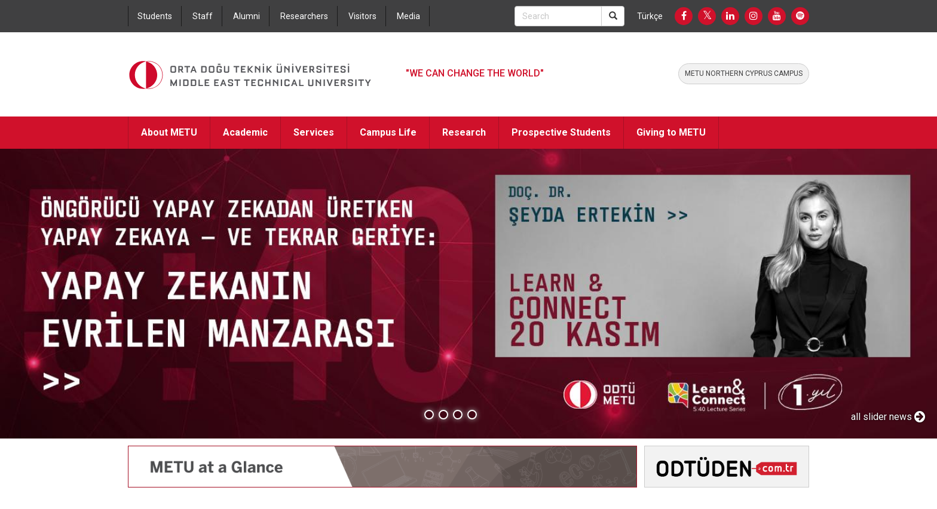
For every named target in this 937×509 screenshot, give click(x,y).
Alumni (246, 16)
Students (154, 16)
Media (408, 16)
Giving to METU (671, 132)
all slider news (888, 416)
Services (313, 132)
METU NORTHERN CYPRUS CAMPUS (744, 73)
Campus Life (388, 132)
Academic (245, 132)
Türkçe (650, 16)
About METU (169, 132)
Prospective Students (561, 132)
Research (464, 132)
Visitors (362, 16)
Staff (202, 16)
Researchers (304, 16)
